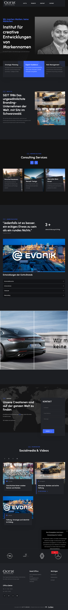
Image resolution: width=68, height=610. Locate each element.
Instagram (41, 481)
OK (54, 552)
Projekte (33, 3)
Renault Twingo (31, 181)
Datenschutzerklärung (55, 548)
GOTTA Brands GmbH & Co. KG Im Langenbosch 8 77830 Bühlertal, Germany (35, 578)
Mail (20, 414)
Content (51, 3)
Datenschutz (54, 577)
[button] (32, 162)
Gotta (25, 3)
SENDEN (48, 431)
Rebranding (34, 295)
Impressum (53, 574)
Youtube (9, 481)
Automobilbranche (34, 281)
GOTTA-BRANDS (26, 607)
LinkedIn (9, 515)
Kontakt (42, 3)
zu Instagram (43, 491)
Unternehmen (34, 286)
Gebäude (34, 291)
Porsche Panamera (11, 179)
